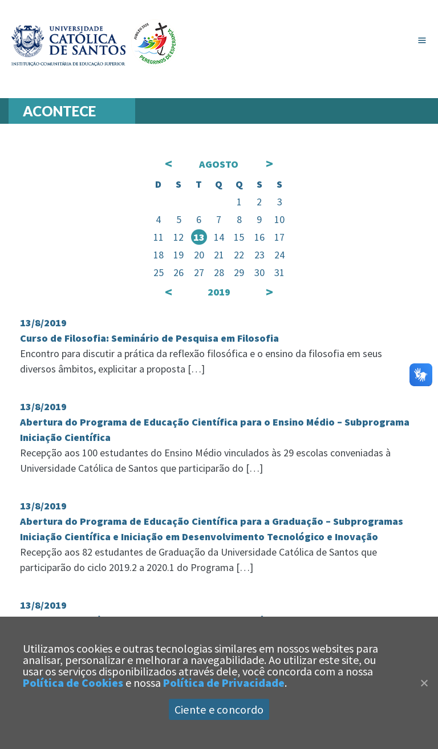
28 (219, 272)
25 (158, 272)
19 (178, 254)
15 (239, 237)
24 (279, 254)
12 (178, 237)
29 (239, 272)
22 (239, 254)
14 (219, 237)
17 (279, 237)
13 (199, 237)
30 (259, 272)
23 (259, 254)
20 (199, 254)
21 (219, 254)
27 (199, 272)
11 (158, 237)
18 (158, 254)
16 (259, 237)
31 (279, 272)
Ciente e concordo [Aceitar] (219, 709)
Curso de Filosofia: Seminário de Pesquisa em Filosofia (149, 338)
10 (279, 219)
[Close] (423, 683)
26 (178, 272)
